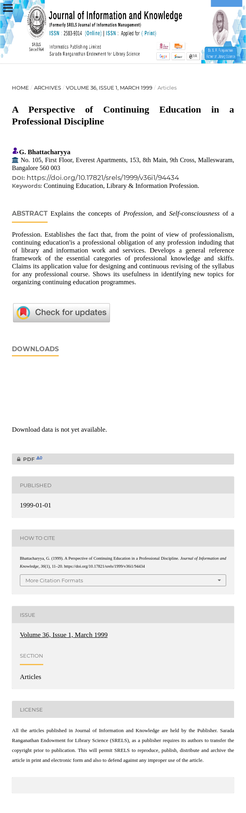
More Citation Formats (54, 580)
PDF (27, 459)
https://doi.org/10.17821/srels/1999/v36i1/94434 (103, 178)
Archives (47, 87)
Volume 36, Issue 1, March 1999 (109, 87)
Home (20, 87)
